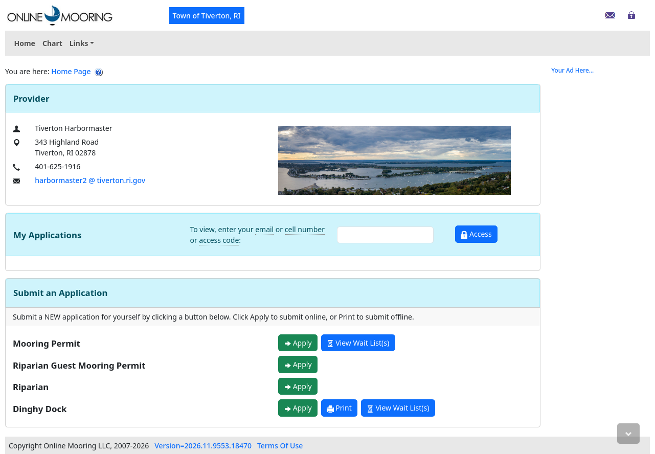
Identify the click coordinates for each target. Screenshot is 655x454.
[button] (82, 43)
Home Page (71, 71)
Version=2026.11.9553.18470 (203, 445)
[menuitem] (82, 43)
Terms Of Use (280, 445)
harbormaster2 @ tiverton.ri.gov (90, 180)
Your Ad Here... (572, 70)
